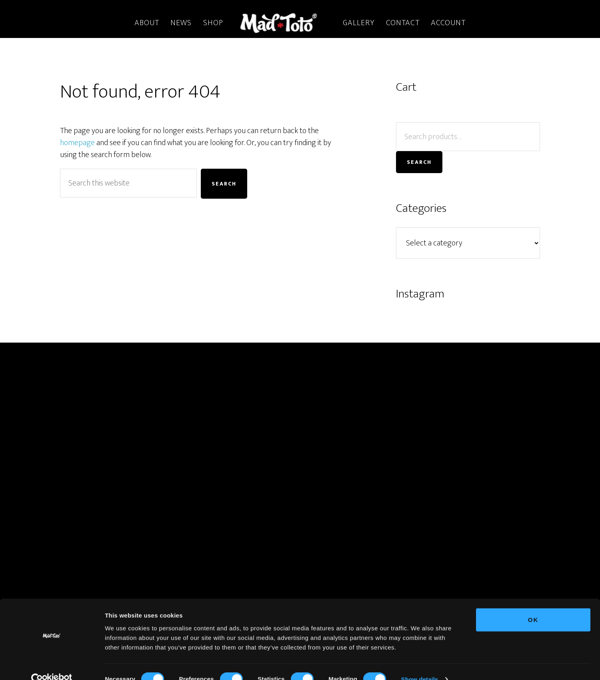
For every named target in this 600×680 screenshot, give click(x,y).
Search (419, 162)
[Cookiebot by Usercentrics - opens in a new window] (52, 664)
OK (533, 604)
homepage (77, 143)
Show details (419, 664)
